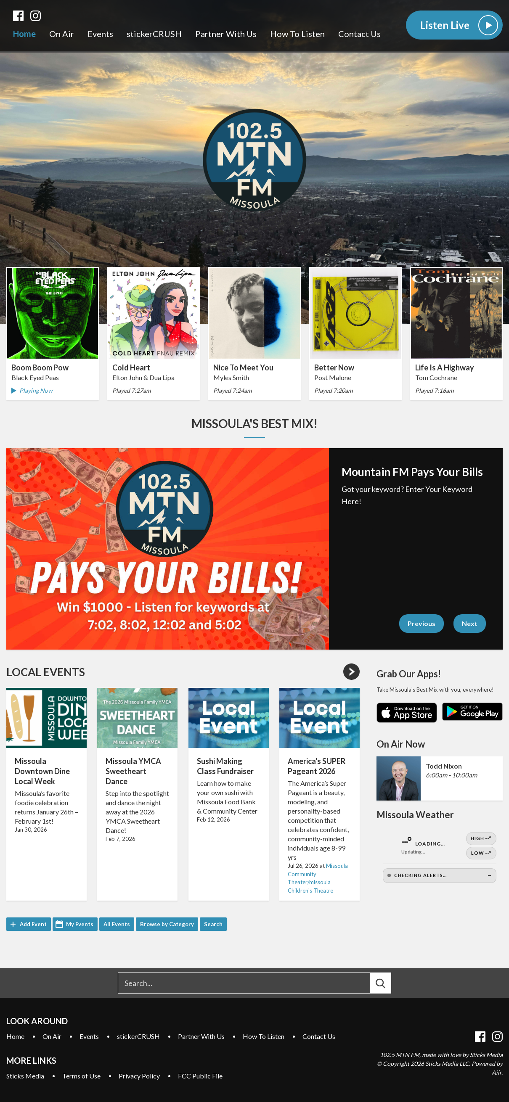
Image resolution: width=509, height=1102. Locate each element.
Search (213, 924)
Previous (421, 623)
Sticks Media (25, 1076)
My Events (79, 924)
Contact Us (359, 34)
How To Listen (297, 34)
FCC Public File (200, 1076)
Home (24, 34)
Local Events (45, 671)
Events (100, 34)
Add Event (33, 924)
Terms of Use (81, 1076)
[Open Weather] (439, 857)
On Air (61, 34)
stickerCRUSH (154, 34)
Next (469, 623)
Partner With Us (226, 34)
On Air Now (400, 744)
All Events (116, 924)
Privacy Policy (139, 1076)
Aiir (496, 1072)
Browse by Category (167, 924)
